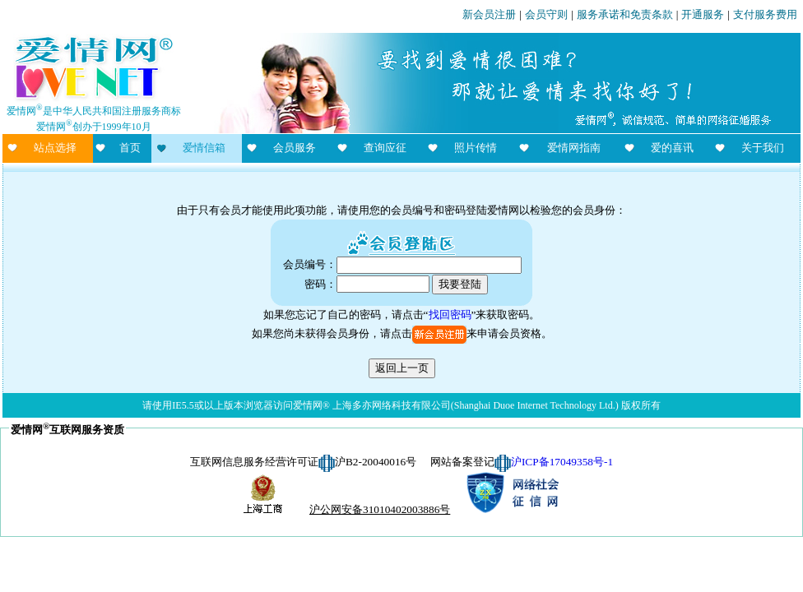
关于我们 (762, 147)
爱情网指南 (574, 147)
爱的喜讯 (672, 147)
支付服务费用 (765, 14)
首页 (130, 147)
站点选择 (55, 147)
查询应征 (385, 147)
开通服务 (702, 14)
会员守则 (546, 14)
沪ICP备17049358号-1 (562, 462)
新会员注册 (489, 14)
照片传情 (475, 147)
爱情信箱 (204, 147)
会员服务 (294, 147)
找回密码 (450, 314)
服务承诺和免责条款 (625, 14)
